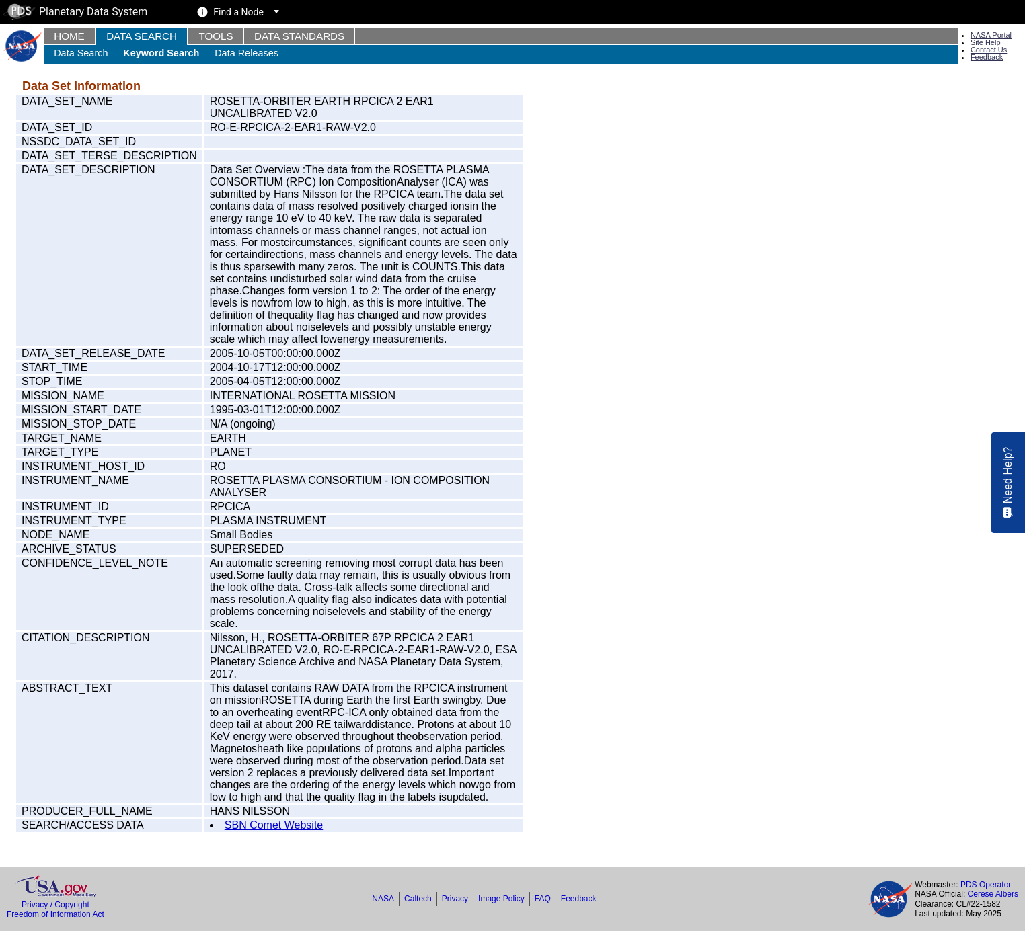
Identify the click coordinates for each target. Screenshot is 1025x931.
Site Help (986, 42)
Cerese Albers (993, 894)
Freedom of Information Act (55, 914)
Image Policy (501, 898)
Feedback (987, 57)
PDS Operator (985, 884)
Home (69, 36)
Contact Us (989, 50)
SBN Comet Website (274, 825)
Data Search (141, 36)
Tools (215, 36)
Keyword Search (161, 53)
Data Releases (246, 53)
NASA (383, 898)
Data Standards (299, 36)
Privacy (455, 898)
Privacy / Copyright (55, 904)
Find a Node (238, 12)
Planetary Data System (75, 11)
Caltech (418, 898)
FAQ (543, 898)
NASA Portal (991, 35)
